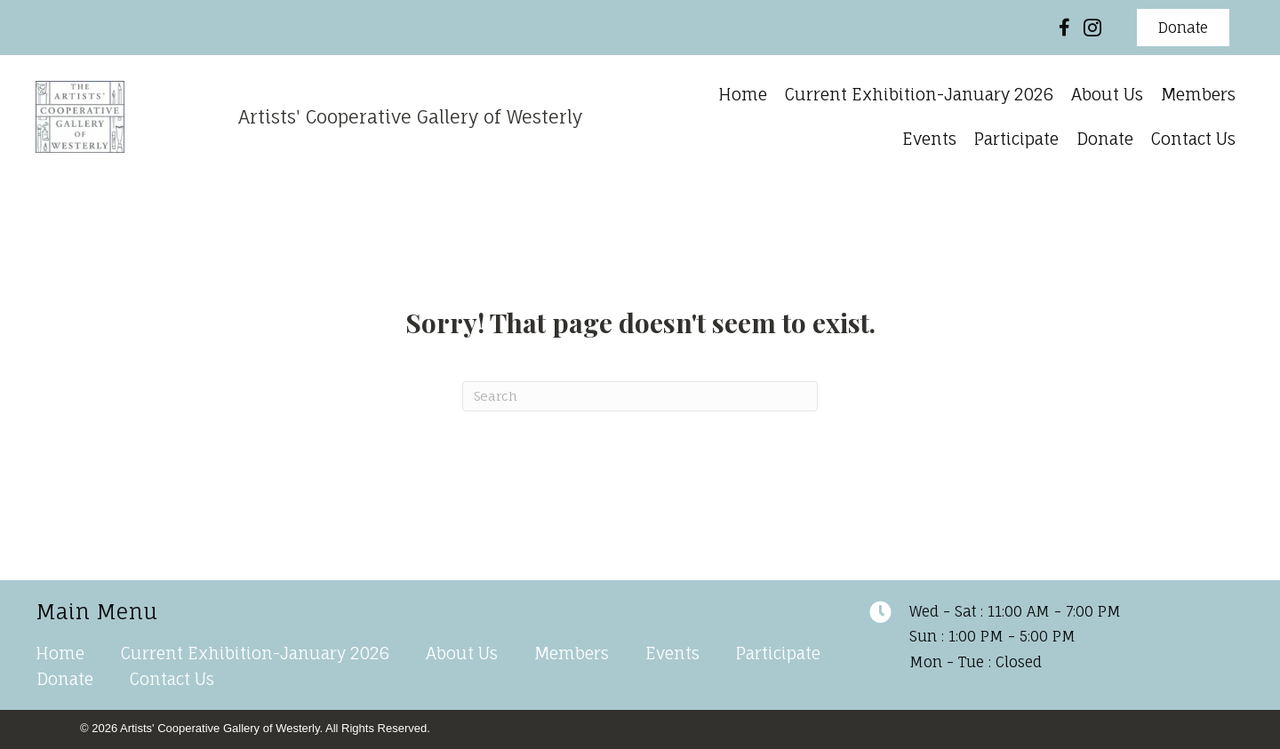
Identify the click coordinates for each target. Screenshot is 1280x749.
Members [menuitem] (571, 653)
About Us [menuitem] (462, 653)
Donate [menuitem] (64, 679)
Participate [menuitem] (778, 653)
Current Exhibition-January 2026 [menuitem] (255, 653)
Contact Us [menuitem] (172, 679)
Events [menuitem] (672, 653)
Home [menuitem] (60, 653)
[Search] (640, 396)
